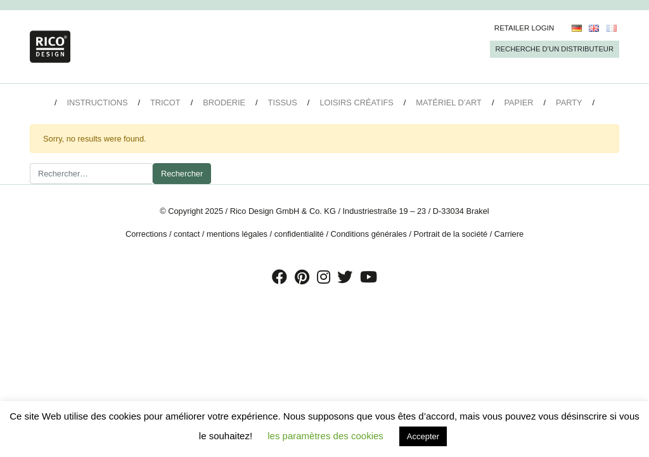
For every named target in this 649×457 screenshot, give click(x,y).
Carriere (509, 234)
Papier (519, 102)
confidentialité (299, 234)
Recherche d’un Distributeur (555, 49)
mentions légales (237, 234)
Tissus (282, 102)
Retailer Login (524, 28)
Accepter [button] (423, 436)
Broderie (224, 102)
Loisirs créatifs (356, 102)
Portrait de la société (451, 234)
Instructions (97, 102)
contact (187, 234)
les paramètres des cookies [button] (325, 435)
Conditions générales (369, 234)
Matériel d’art (449, 102)
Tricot (165, 102)
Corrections (146, 234)
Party (569, 102)
